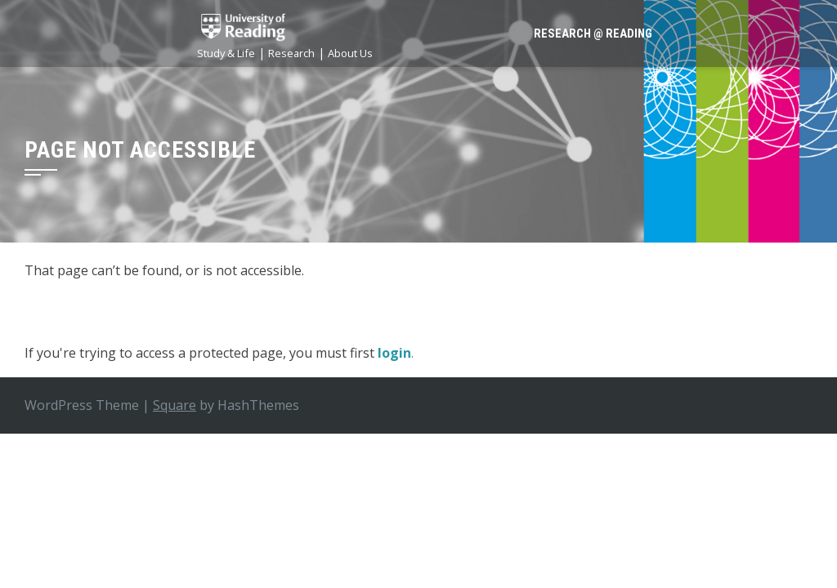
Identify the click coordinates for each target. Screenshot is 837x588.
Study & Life (226, 53)
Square (174, 405)
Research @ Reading (593, 33)
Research (291, 53)
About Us (350, 53)
